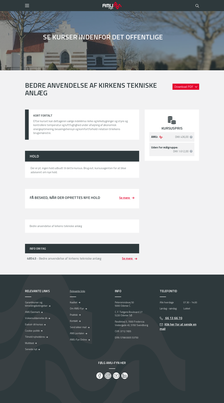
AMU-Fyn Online (78, 339)
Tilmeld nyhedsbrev (35, 337)
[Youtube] (116, 375)
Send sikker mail (78, 327)
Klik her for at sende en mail (178, 326)
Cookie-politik (32, 331)
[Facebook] (99, 375)
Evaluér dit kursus (34, 324)
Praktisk (74, 315)
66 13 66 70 (173, 318)
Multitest (29, 343)
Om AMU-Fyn (77, 308)
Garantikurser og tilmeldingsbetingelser (36, 304)
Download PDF (184, 86)
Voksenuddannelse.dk (36, 318)
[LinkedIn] (124, 375)
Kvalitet (73, 302)
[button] (62, 5)
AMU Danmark (32, 312)
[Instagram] (108, 375)
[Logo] (112, 5)
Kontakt (74, 321)
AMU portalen (77, 333)
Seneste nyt (31, 349)
